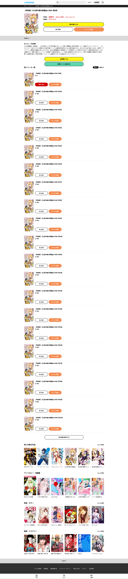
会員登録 (97, 2)
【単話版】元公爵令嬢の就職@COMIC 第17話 (48, 363)
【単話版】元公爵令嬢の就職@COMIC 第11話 (48, 254)
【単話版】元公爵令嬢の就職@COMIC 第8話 (48, 200)
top (25, 6)
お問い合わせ (76, 568)
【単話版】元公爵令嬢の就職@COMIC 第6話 (48, 164)
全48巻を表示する (64, 437)
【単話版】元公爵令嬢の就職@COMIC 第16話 (48, 345)
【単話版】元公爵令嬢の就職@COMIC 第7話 (48, 182)
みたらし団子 (60, 17)
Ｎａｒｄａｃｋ (70, 17)
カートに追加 (89, 29)
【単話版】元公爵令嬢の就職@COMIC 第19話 (48, 399)
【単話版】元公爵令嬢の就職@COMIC (44, 6)
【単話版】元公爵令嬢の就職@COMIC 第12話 (48, 273)
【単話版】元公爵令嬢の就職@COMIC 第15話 (48, 327)
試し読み (58, 29)
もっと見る (100, 445)
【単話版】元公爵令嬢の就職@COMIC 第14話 (48, 309)
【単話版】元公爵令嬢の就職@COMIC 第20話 (49, 417)
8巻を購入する (73, 24)
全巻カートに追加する (64, 64)
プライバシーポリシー (65, 568)
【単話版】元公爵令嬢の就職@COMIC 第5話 (48, 146)
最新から (101, 67)
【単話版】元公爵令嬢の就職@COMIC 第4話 (48, 128)
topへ (64, 561)
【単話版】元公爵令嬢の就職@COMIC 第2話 (48, 91)
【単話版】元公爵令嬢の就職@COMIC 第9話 (48, 218)
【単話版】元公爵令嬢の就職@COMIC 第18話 (48, 381)
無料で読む (41, 84)
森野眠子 (51, 17)
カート (64, 577)
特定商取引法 (53, 568)
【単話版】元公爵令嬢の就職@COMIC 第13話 (48, 291)
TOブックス (52, 19)
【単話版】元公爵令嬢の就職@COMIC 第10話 (48, 236)
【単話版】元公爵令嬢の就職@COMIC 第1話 (48, 73)
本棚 (91, 577)
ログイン (90, 2)
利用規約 (45, 568)
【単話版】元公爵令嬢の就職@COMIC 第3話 (48, 109)
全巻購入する (64, 59)
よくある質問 (37, 568)
